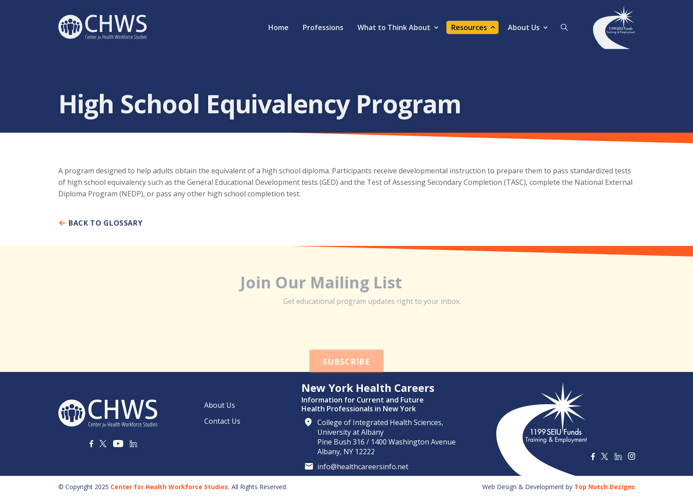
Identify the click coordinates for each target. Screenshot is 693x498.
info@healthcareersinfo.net (362, 466)
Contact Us (222, 421)
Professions (323, 27)
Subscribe (346, 374)
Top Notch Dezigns (604, 487)
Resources (469, 27)
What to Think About (394, 27)
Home (278, 27)
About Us (524, 27)
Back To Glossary (100, 227)
